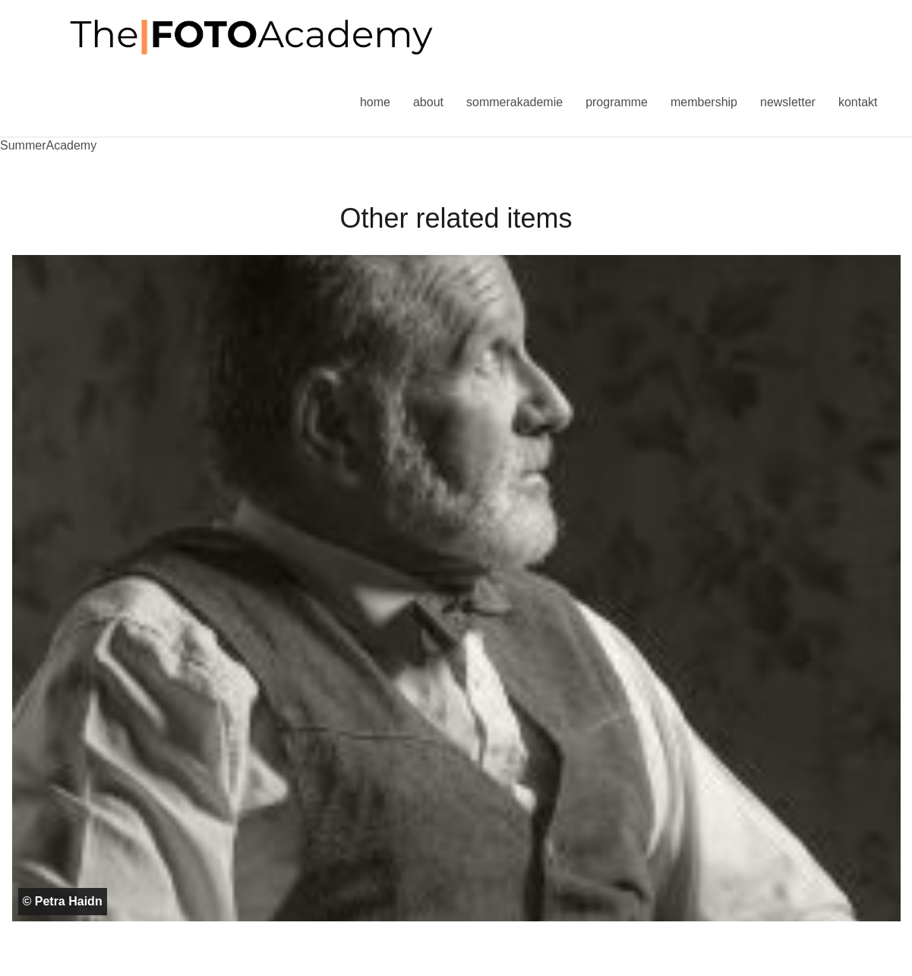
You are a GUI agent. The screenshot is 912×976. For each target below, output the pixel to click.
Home (375, 102)
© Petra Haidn (63, 901)
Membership (704, 102)
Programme (616, 102)
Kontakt (858, 102)
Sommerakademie (514, 102)
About (428, 102)
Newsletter (788, 102)
